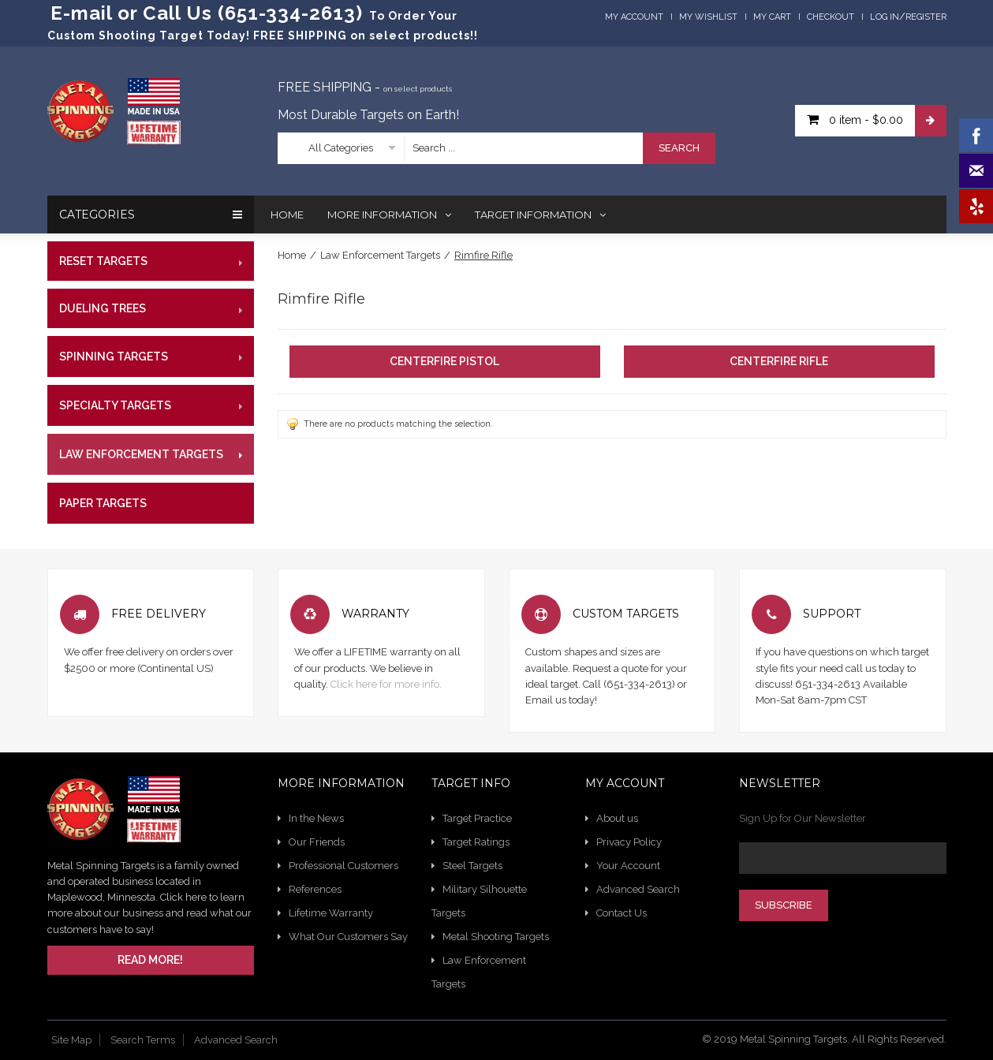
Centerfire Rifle (779, 361)
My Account (634, 17)
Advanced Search (638, 889)
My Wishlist (708, 17)
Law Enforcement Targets (380, 255)
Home (292, 255)
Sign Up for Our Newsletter (802, 818)
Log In (884, 17)
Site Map (71, 1040)
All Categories (340, 148)
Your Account (628, 866)
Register (925, 17)
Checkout (830, 17)
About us (617, 818)
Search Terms (142, 1040)
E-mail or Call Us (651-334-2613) (206, 13)
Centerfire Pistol (444, 361)
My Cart (772, 17)
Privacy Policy (629, 842)
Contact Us (621, 913)
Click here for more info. (386, 684)
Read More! (150, 960)
